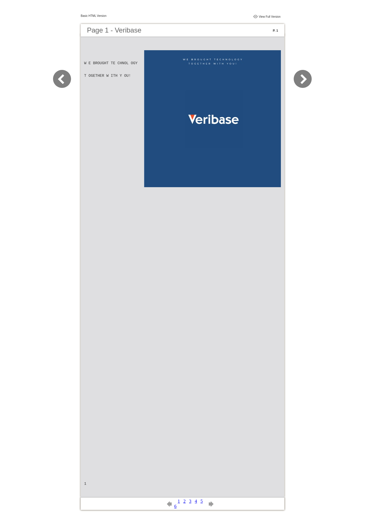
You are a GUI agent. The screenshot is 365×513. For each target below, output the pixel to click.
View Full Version (270, 16)
